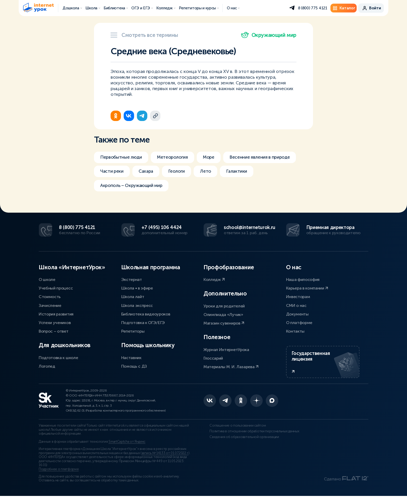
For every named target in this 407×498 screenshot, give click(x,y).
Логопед (47, 366)
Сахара (148, 171)
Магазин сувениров (224, 322)
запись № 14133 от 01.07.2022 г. (164, 455)
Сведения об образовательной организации (238, 443)
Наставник (131, 357)
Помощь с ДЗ (134, 366)
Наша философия (303, 279)
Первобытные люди (122, 157)
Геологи (179, 171)
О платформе (299, 322)
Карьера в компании (307, 288)
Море (214, 157)
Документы (297, 313)
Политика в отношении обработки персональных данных (242, 435)
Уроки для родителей (224, 305)
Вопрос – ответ (54, 331)
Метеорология (176, 157)
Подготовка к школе (58, 357)
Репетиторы (133, 331)
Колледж (214, 279)
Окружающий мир (268, 35)
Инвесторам (298, 296)
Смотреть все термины (144, 35)
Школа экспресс (137, 305)
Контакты (295, 331)
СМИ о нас (296, 305)
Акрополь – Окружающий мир (133, 186)
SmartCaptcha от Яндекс (126, 444)
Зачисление (50, 305)
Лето (210, 171)
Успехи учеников (55, 322)
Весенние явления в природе (268, 157)
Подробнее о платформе (59, 471)
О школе (47, 279)
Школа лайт (132, 296)
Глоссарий (213, 357)
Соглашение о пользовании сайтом (232, 428)
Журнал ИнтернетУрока (226, 349)
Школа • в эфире (137, 288)
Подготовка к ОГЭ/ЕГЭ (143, 322)
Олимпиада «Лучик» (223, 314)
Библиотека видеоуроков (145, 313)
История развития (56, 313)
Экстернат (131, 279)
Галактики (242, 171)
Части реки (112, 171)
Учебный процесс (56, 288)
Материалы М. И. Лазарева (231, 366)
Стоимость (50, 296)
